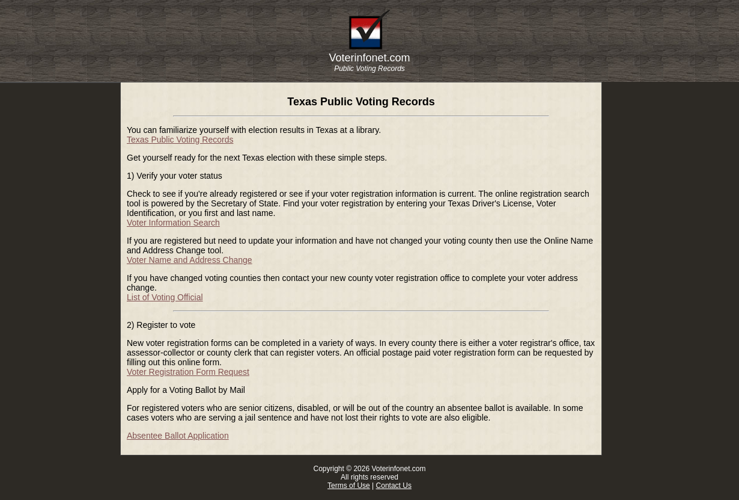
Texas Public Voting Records (180, 139)
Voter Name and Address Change (189, 260)
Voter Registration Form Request (188, 372)
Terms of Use (348, 485)
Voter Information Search (173, 222)
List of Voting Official (165, 297)
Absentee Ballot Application (178, 435)
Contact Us (394, 485)
